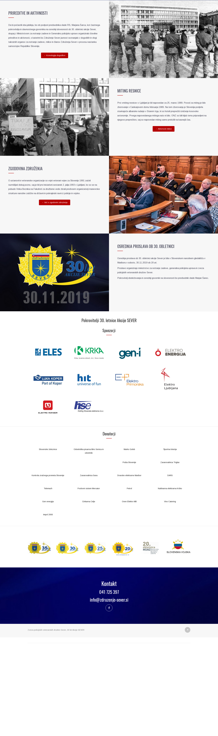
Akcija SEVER (51, 86)
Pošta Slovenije (129, 552)
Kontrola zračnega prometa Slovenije (48, 565)
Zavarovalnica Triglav (169, 552)
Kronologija (73, 86)
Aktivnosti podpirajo (134, 86)
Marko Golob (129, 539)
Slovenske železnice (48, 539)
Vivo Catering (170, 591)
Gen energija (48, 591)
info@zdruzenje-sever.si (109, 689)
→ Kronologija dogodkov (54, 145)
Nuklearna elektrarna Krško (170, 578)
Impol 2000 (48, 605)
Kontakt (158, 86)
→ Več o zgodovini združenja (54, 292)
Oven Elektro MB (129, 591)
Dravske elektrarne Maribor (129, 565)
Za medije (111, 86)
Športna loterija (170, 539)
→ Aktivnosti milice (163, 219)
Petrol (129, 578)
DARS (170, 565)
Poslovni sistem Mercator (89, 578)
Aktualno (92, 86)
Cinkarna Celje (88, 591)
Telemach (48, 578)
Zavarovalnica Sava (88, 565)
